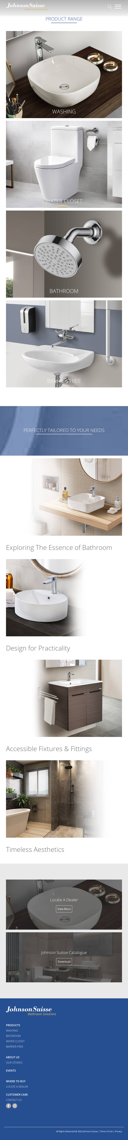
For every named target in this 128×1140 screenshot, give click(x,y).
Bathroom (13, 1036)
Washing (12, 1030)
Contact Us (14, 1100)
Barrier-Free (14, 1046)
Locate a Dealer (17, 1086)
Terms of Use (106, 1131)
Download (64, 961)
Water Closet (15, 1041)
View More (64, 909)
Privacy (118, 1131)
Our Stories (14, 1062)
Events (11, 1070)
